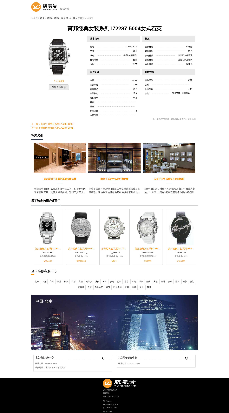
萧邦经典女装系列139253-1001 (184, 248)
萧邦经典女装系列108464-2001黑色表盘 (56, 248)
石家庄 (81, 287)
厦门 (192, 281)
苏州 (149, 287)
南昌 (177, 281)
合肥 (170, 281)
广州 (52, 281)
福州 (163, 281)
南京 (126, 281)
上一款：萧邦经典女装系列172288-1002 (52, 124)
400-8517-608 (124, 382)
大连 (155, 281)
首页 (42, 18)
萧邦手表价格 (61, 18)
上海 (44, 281)
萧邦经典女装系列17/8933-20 (116, 248)
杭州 (66, 281)
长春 (127, 287)
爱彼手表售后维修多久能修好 (169, 179)
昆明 (119, 281)
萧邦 (49, 18)
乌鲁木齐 (99, 287)
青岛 (134, 281)
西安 (108, 287)
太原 (89, 287)
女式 (135, 64)
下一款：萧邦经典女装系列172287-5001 (52, 128)
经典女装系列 (77, 18)
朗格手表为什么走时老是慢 (114, 179)
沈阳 (97, 281)
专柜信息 (107, 411)
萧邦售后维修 (59, 87)
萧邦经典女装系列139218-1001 (84, 248)
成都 (73, 281)
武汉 (141, 281)
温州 (141, 287)
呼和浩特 (117, 287)
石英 (135, 59)
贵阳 (81, 281)
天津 (105, 281)
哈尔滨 (89, 281)
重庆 (134, 287)
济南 (112, 281)
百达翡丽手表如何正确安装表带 (60, 179)
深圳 (59, 281)
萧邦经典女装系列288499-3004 (151, 248)
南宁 (185, 281)
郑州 (148, 281)
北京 (37, 281)
